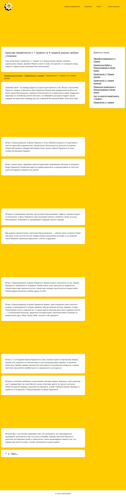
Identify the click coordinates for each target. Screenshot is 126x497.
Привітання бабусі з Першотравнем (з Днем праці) (104, 68)
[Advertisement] (63, 29)
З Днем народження (72, 6)
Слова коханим (114, 6)
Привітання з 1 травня (104, 102)
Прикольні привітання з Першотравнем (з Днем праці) (105, 90)
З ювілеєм (88, 6)
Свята (101, 6)
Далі (14, 453)
